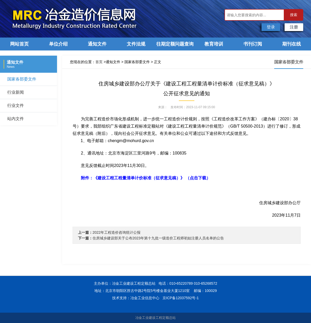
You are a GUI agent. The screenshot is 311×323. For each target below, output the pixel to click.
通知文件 (97, 44)
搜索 (293, 15)
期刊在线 (291, 44)
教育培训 (213, 44)
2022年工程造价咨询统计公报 (116, 232)
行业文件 (15, 105)
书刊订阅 (252, 44)
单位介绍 (58, 44)
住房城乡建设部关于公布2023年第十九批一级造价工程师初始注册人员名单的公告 (158, 238)
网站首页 (19, 44)
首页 (99, 62)
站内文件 (15, 118)
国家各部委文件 (21, 79)
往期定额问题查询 (175, 44)
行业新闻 (15, 92)
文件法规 (136, 44)
